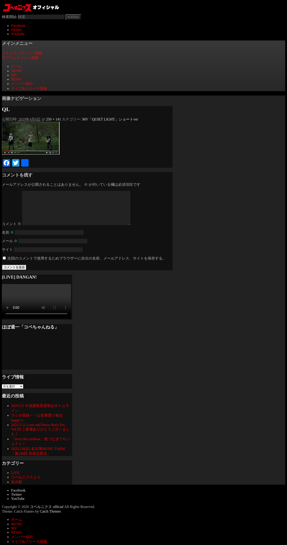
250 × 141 (53, 119)
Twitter (16, 30)
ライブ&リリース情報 (29, 88)
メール (10, 248)
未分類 (16, 489)
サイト (7, 257)
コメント (11, 231)
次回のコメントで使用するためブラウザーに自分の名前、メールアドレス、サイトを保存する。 (86, 266)
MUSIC (17, 71)
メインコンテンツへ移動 (22, 53)
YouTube (17, 34)
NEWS (16, 79)
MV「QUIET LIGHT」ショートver (110, 119)
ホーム (16, 66)
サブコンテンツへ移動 (20, 58)
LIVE (15, 480)
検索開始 (9, 17)
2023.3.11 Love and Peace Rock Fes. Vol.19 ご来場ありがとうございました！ (40, 436)
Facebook (18, 26)
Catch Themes (50, 519)
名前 (8, 240)
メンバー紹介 (22, 84)
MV (14, 75)
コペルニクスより (26, 484)
